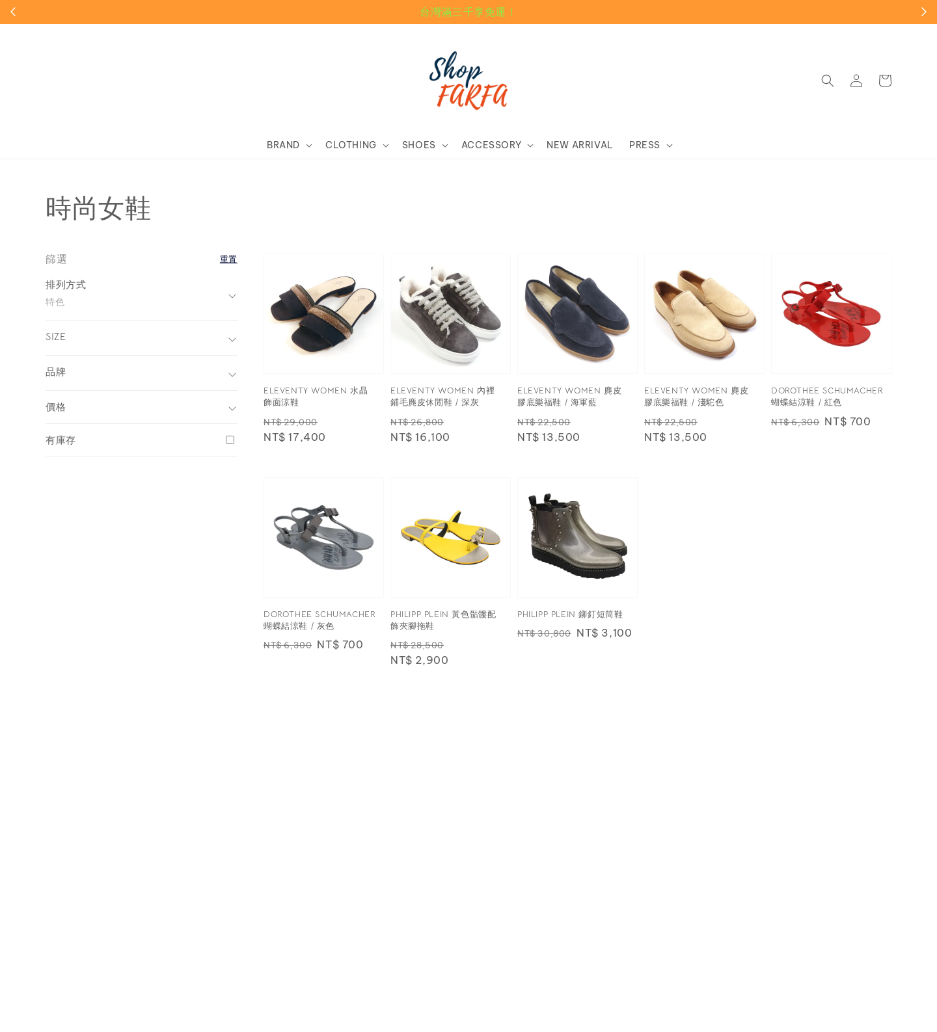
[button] (827, 80)
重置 (229, 259)
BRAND (283, 145)
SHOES (419, 145)
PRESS (644, 145)
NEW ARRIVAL (580, 145)
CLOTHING (351, 145)
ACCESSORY (491, 145)
